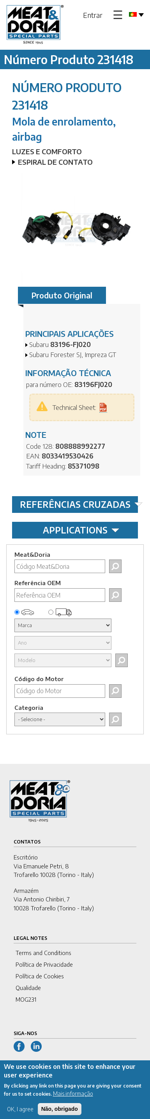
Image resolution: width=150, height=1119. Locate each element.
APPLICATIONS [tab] (81, 530)
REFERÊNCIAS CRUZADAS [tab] (79, 504)
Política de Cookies (40, 976)
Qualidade (28, 987)
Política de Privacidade (44, 964)
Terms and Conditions (43, 952)
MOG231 (26, 999)
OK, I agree (20, 1113)
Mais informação (73, 1098)
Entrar (92, 14)
